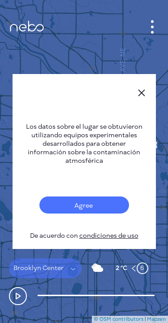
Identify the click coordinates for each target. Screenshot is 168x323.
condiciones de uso (108, 235)
